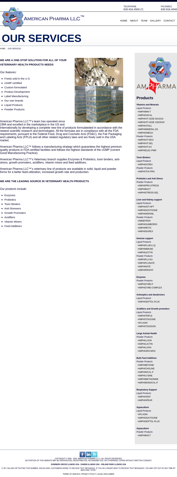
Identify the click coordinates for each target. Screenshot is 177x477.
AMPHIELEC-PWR (147, 150)
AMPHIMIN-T (144, 111)
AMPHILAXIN (144, 347)
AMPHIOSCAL (145, 115)
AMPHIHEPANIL (146, 214)
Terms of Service (71, 474)
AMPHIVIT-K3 (145, 147)
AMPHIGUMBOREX (147, 224)
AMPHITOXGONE (147, 319)
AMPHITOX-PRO (146, 171)
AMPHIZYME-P (145, 284)
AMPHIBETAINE (146, 365)
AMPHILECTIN (145, 252)
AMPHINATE (144, 266)
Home (123, 20)
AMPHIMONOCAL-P (148, 382)
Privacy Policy (89, 474)
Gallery (155, 20)
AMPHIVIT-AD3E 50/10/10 (150, 119)
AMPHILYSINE (145, 375)
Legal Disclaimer (105, 474)
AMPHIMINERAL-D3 (148, 129)
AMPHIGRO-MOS (147, 351)
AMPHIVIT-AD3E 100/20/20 (151, 122)
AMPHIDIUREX (145, 231)
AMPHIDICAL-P (145, 372)
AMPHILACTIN (145, 344)
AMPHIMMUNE (145, 249)
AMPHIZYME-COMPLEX (150, 287)
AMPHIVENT (144, 397)
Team (144, 20)
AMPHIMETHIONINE (148, 379)
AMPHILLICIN (145, 340)
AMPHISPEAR (145, 400)
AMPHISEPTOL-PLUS (149, 302)
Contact (169, 20)
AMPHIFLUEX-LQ (147, 245)
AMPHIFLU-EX (145, 259)
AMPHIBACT (144, 189)
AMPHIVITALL (145, 126)
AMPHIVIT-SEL (145, 143)
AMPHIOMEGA (145, 133)
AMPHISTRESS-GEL (148, 192)
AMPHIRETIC (144, 228)
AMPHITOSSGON (147, 326)
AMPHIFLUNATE (146, 263)
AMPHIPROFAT (145, 270)
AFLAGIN (142, 323)
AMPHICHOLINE (146, 368)
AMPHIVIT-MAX (146, 140)
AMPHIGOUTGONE (147, 210)
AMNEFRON (144, 221)
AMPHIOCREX (145, 164)
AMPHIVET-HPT (146, 207)
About (134, 20)
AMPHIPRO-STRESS (148, 185)
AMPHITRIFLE (145, 316)
